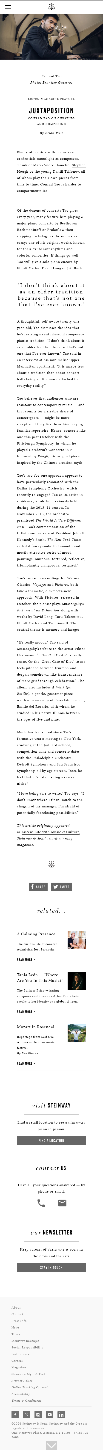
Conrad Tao (50, 184)
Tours (15, 1334)
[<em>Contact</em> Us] (62, 1206)
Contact (17, 1314)
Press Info (19, 1321)
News (15, 1327)
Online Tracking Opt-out (29, 1387)
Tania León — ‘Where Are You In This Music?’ (40, 977)
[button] (8, 7)
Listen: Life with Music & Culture (51, 831)
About (16, 1307)
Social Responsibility (27, 1347)
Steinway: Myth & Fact (28, 1374)
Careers (17, 1361)
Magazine (18, 1367)
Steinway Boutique (25, 1341)
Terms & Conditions (26, 1400)
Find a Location (51, 1140)
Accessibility (20, 1394)
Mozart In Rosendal (35, 1027)
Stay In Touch (51, 1267)
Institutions (20, 1354)
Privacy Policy (21, 1380)
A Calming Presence (36, 934)
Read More (25, 959)
